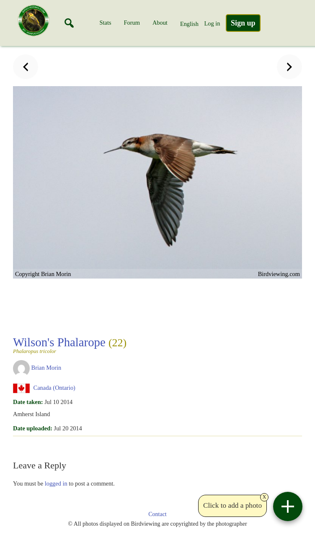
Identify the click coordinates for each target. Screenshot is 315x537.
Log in (212, 23)
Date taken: (28, 402)
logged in (56, 483)
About (160, 22)
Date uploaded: (32, 428)
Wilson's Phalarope (70, 344)
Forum (132, 22)
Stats (105, 22)
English (189, 23)
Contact (157, 514)
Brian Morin (46, 367)
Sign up (243, 23)
